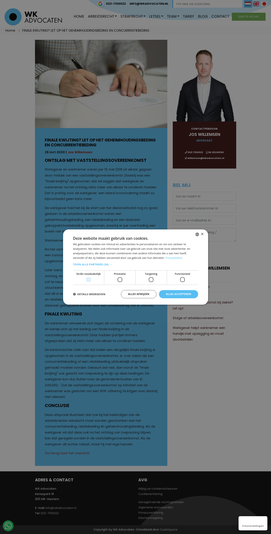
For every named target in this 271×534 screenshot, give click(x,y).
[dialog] (135, 267)
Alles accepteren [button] (178, 294)
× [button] (202, 234)
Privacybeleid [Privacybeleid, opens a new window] (173, 258)
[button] (135, 264)
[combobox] (197, 234)
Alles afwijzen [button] (138, 294)
